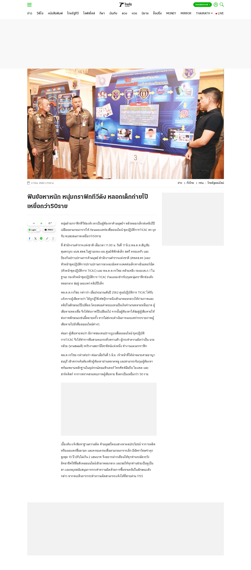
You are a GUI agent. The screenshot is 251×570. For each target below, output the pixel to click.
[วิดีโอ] (40, 13)
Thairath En (202, 5)
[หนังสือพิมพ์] (55, 13)
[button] (29, 238)
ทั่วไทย (190, 183)
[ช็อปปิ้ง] (157, 13)
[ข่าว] (29, 13)
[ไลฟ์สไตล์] (89, 13)
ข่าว (180, 183)
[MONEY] (171, 13)
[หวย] (134, 13)
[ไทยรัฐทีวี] (73, 13)
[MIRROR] (186, 13)
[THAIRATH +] (204, 13)
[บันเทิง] (113, 13)
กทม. (201, 183)
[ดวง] (124, 13)
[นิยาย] (145, 13)
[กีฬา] (102, 13)
